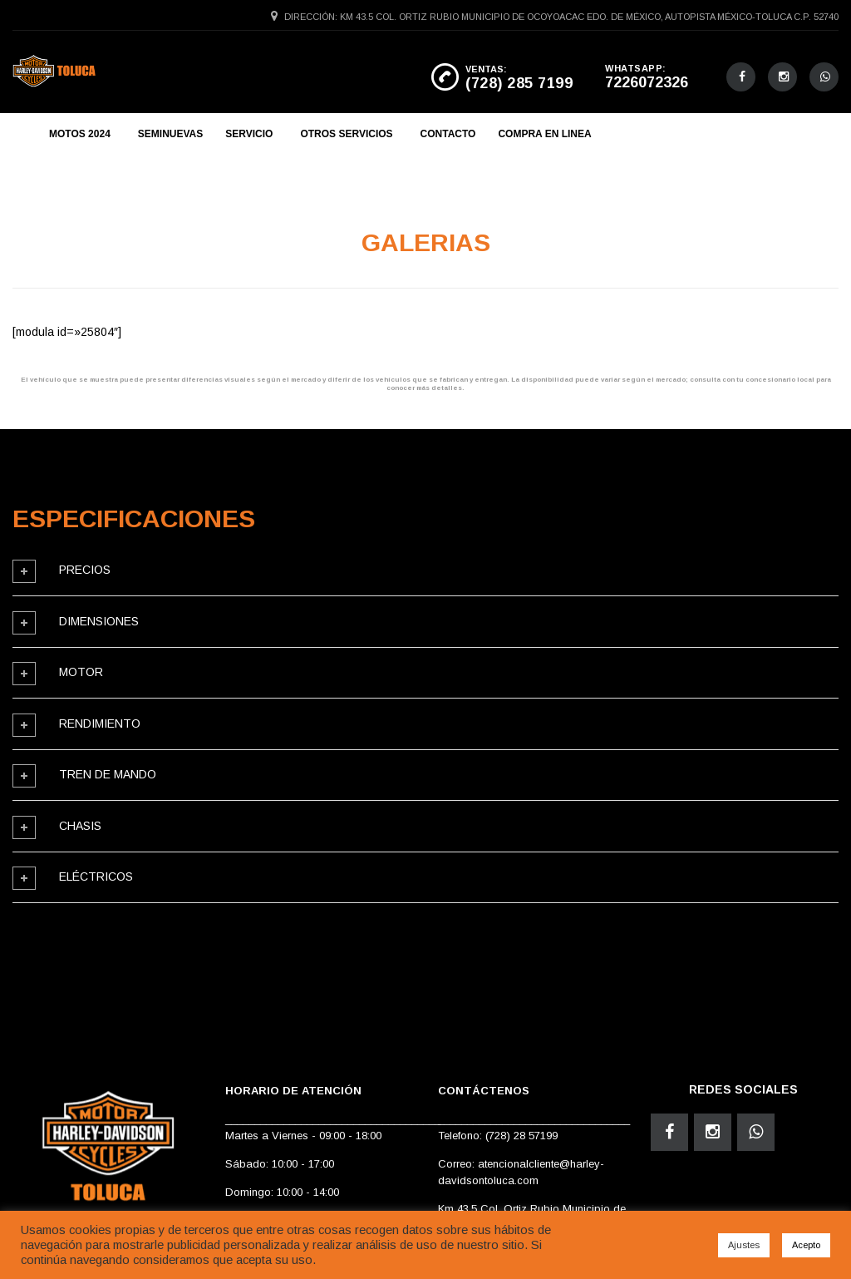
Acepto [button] (806, 1245)
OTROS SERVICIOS (346, 134)
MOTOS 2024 (80, 134)
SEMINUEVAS (170, 134)
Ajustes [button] (744, 1245)
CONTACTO (448, 134)
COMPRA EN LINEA (544, 134)
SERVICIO (249, 134)
